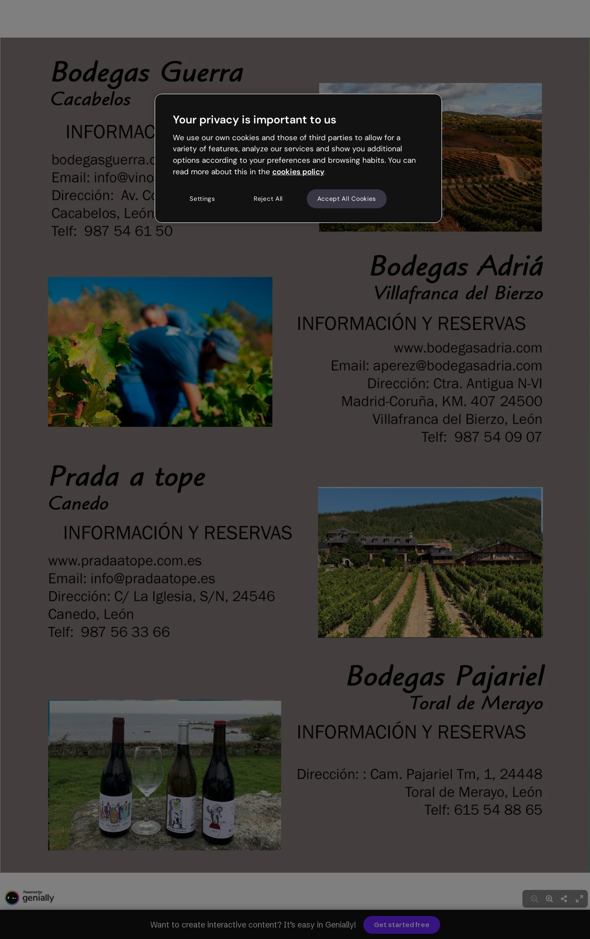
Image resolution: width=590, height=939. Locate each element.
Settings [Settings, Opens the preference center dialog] (202, 199)
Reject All (268, 199)
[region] (298, 158)
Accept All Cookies (347, 199)
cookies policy (298, 171)
